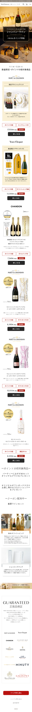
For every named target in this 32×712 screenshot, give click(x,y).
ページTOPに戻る (16, 693)
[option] (16, 34)
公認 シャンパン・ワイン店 (10, 4)
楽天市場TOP (16, 703)
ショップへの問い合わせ (16, 699)
